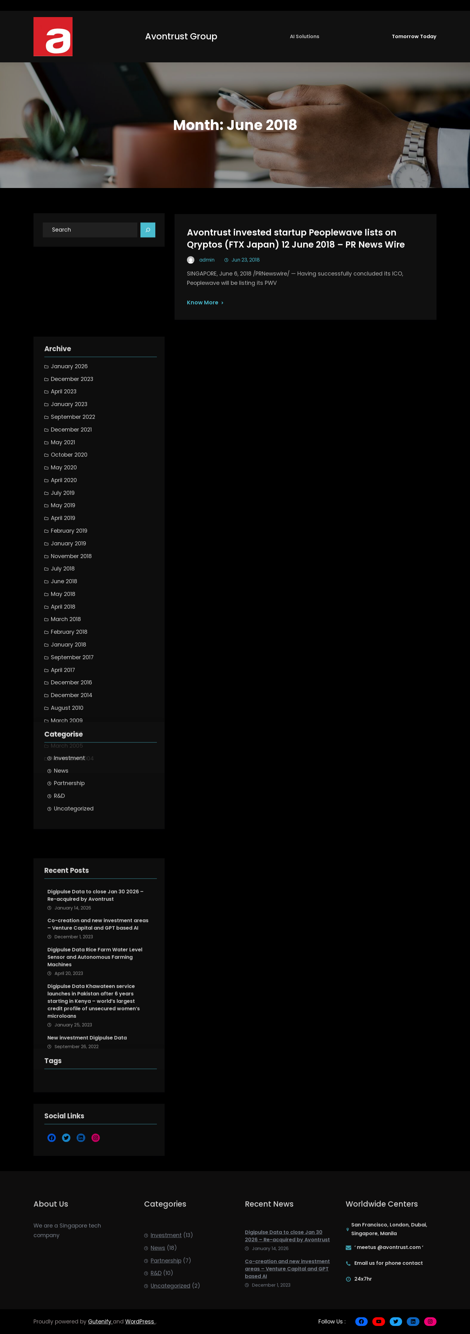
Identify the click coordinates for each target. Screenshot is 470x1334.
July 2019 (63, 711)
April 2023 (64, 610)
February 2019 (69, 749)
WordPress (140, 1321)
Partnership (69, 837)
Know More (202, 316)
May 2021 (63, 661)
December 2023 (72, 598)
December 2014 (71, 914)
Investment (69, 811)
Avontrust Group (181, 36)
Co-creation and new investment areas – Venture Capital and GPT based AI (98, 1030)
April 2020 (64, 699)
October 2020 (69, 674)
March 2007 (66, 952)
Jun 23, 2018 (246, 274)
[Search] (147, 234)
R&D (59, 849)
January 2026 (69, 585)
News (61, 824)
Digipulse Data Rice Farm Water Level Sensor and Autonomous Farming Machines (94, 1063)
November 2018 (71, 775)
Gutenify (100, 1321)
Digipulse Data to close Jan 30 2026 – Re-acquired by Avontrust (95, 1001)
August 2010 (67, 926)
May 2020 (64, 686)
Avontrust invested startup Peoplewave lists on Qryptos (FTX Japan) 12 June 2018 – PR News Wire (296, 253)
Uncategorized (74, 862)
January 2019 (68, 762)
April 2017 (63, 889)
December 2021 (71, 648)
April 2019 (63, 737)
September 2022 (73, 635)
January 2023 (69, 623)
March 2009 (67, 939)
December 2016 (71, 901)
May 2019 (63, 724)
